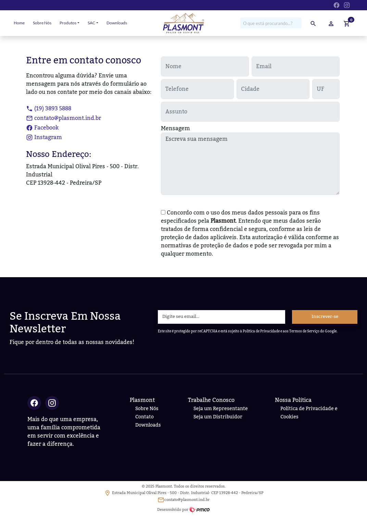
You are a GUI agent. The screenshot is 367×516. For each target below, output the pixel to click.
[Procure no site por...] (271, 23)
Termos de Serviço (304, 331)
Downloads (116, 22)
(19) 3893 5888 (48, 109)
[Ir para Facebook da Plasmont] (336, 4)
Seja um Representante (220, 409)
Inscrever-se (325, 316)
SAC (91, 22)
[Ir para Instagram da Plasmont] (347, 4)
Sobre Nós (42, 22)
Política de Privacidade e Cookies (309, 413)
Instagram (44, 137)
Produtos (68, 22)
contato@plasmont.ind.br (63, 118)
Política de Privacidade (261, 331)
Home (19, 22)
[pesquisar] (313, 23)
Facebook (42, 128)
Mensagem (175, 128)
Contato (144, 417)
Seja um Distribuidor (217, 417)
